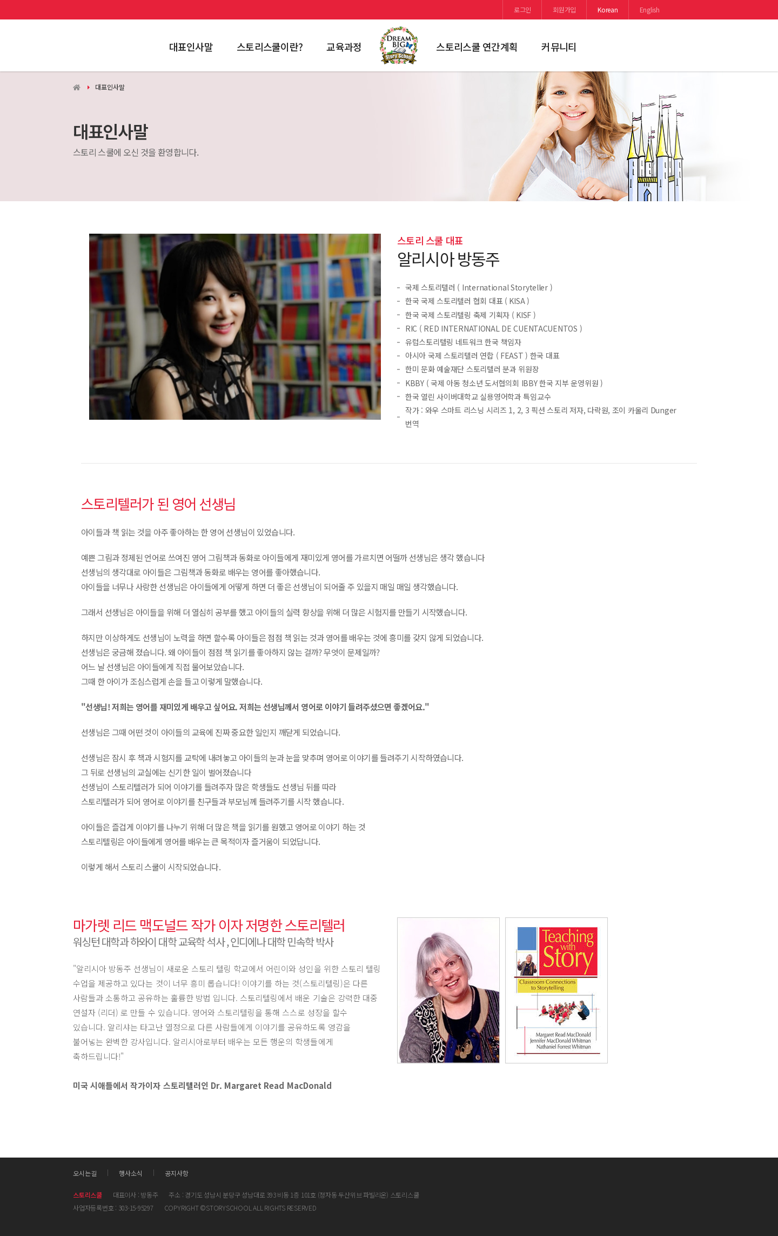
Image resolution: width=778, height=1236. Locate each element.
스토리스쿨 (399, 45)
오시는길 (85, 1173)
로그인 (522, 9)
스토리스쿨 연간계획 (477, 46)
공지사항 (177, 1173)
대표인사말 (191, 46)
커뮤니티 (558, 46)
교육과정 (343, 46)
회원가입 (564, 9)
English (650, 9)
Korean (608, 9)
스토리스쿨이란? (270, 46)
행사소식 (131, 1173)
